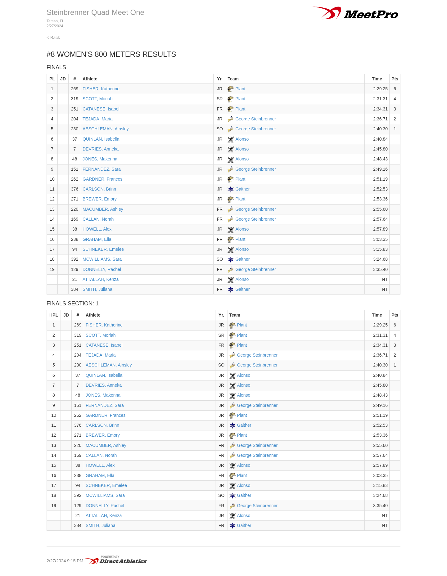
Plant (240, 88)
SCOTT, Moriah (97, 98)
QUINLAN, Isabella (101, 139)
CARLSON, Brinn (99, 189)
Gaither (242, 189)
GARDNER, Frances (102, 179)
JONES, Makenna (100, 158)
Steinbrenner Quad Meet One (95, 12)
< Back (53, 37)
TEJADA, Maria (97, 118)
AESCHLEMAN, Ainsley (106, 128)
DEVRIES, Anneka (101, 148)
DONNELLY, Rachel (102, 269)
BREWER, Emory (100, 198)
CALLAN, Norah (98, 219)
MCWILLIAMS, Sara (102, 259)
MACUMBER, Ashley (103, 209)
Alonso (242, 139)
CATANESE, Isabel (101, 108)
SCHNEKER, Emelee (103, 249)
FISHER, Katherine (101, 88)
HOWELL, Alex (97, 229)
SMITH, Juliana (97, 289)
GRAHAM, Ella (97, 239)
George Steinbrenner (255, 118)
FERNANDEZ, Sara (102, 169)
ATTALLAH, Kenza (101, 279)
